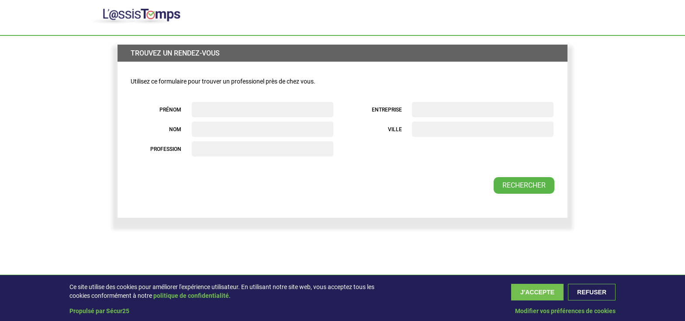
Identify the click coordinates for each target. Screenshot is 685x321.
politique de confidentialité (191, 295)
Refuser (591, 292)
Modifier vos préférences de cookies (565, 310)
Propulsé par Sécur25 (99, 310)
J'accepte (537, 292)
